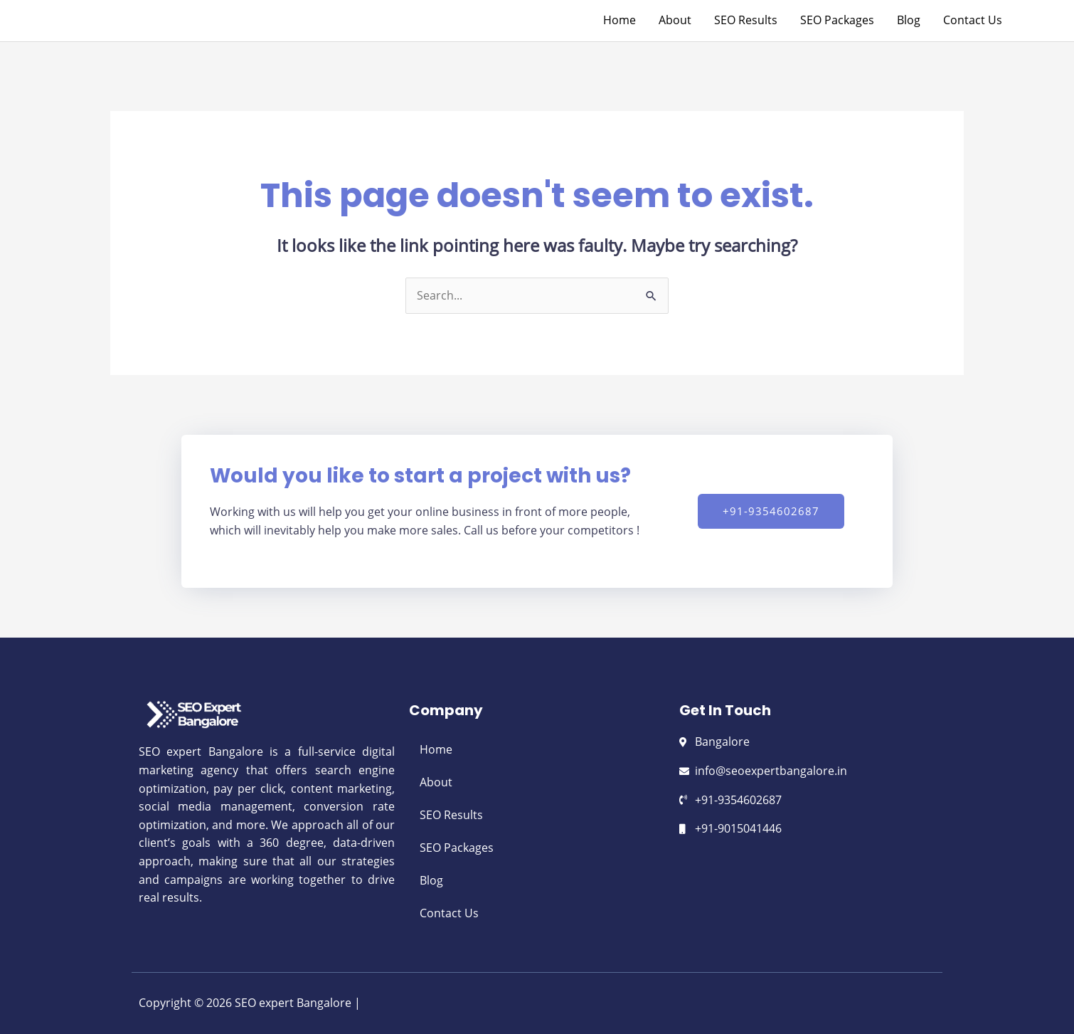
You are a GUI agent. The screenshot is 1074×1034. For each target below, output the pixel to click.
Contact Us (449, 913)
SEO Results (451, 815)
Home (436, 749)
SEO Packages (457, 847)
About (436, 782)
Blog (431, 880)
